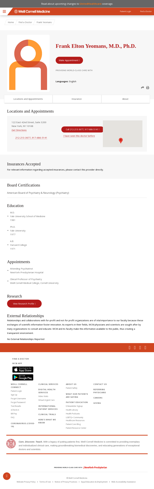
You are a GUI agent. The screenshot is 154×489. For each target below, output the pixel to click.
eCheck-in (15, 410)
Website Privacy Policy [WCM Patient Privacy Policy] (26, 482)
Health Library (72, 410)
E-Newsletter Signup (74, 406)
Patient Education (77, 402)
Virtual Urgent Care (46, 400)
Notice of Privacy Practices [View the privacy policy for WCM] (66, 482)
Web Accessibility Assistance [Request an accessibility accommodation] (123, 482)
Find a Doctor (25, 22)
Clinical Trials (47, 414)
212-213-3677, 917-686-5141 (31, 137)
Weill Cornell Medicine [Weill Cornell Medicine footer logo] (77, 461)
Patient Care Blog (73, 424)
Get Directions (19, 130)
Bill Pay (14, 413)
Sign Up (14, 394)
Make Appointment (68, 60)
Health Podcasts (73, 413)
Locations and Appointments (28, 98)
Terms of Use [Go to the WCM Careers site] (45, 482)
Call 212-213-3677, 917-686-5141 (82, 129)
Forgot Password (18, 402)
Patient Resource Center (76, 428)
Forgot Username (18, 398)
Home (11, 22)
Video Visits (43, 396)
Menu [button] (4, 11)
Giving (97, 403)
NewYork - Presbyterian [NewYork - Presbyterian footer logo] (78, 467)
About (125, 98)
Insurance (77, 98)
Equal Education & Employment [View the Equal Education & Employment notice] (94, 482)
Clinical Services (48, 384)
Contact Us (100, 384)
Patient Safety (71, 388)
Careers (97, 398)
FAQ (12, 417)
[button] (142, 87)
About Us (71, 384)
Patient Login (16, 391)
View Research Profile (23, 303)
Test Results (16, 406)
